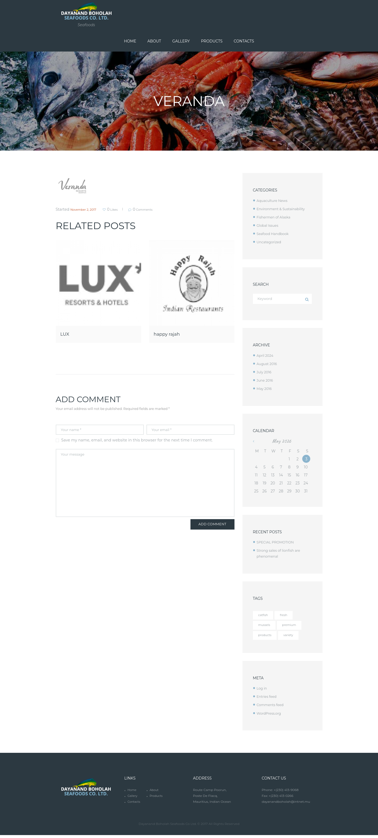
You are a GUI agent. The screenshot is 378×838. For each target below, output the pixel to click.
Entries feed (268, 699)
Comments (159, 209)
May (265, 389)
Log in (262, 691)
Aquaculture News (274, 200)
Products (157, 799)
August (268, 364)
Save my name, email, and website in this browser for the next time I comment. (137, 441)
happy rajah (173, 333)
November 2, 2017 (86, 209)
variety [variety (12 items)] (293, 638)
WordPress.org (270, 716)
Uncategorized (270, 242)
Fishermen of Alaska (276, 217)
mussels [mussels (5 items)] (265, 627)
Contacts (135, 805)
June (266, 381)
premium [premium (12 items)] (294, 627)
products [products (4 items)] (266, 638)
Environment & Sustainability (284, 208)
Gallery (133, 799)
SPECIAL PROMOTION (277, 543)
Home (132, 793)
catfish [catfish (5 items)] (264, 616)
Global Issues (269, 225)
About (155, 793)
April (266, 356)
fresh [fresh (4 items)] (287, 616)
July (265, 373)
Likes (121, 209)
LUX (66, 333)
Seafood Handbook (274, 233)
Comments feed (272, 708)
